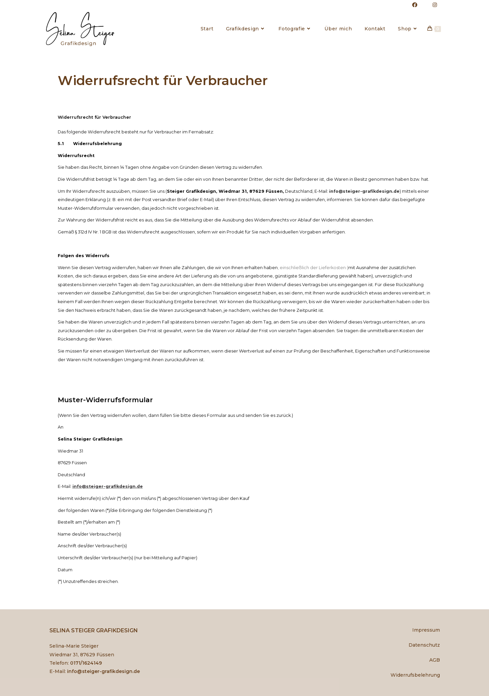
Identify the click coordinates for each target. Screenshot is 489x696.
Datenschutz (424, 645)
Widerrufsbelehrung (415, 675)
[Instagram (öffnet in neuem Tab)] (431, 5)
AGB (434, 660)
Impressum (426, 630)
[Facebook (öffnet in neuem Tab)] (415, 5)
